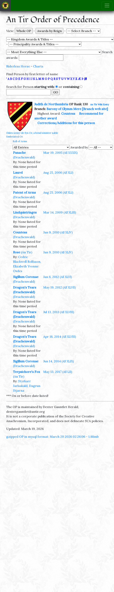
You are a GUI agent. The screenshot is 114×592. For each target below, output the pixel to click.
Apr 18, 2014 (59, 336)
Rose (16, 252)
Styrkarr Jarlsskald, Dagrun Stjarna (26, 385)
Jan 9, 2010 (58, 232)
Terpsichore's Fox (26, 372)
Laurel (18, 172)
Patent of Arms (24, 192)
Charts (38, 66)
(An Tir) (26, 252)
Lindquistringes (25, 212)
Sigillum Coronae (25, 277)
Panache (19, 152)
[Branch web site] (95, 109)
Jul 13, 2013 (58, 312)
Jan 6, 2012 (57, 277)
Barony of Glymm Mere (64, 109)
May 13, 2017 (57, 372)
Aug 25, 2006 (58, 172)
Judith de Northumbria (51, 104)
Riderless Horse (18, 66)
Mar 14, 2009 (59, 212)
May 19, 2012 (59, 287)
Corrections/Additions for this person (66, 123)
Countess (68, 113)
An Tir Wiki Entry (99, 104)
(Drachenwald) (24, 157)
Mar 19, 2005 (60, 152)
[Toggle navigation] (107, 5)
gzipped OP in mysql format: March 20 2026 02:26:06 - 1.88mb (52, 436)
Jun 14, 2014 (58, 361)
